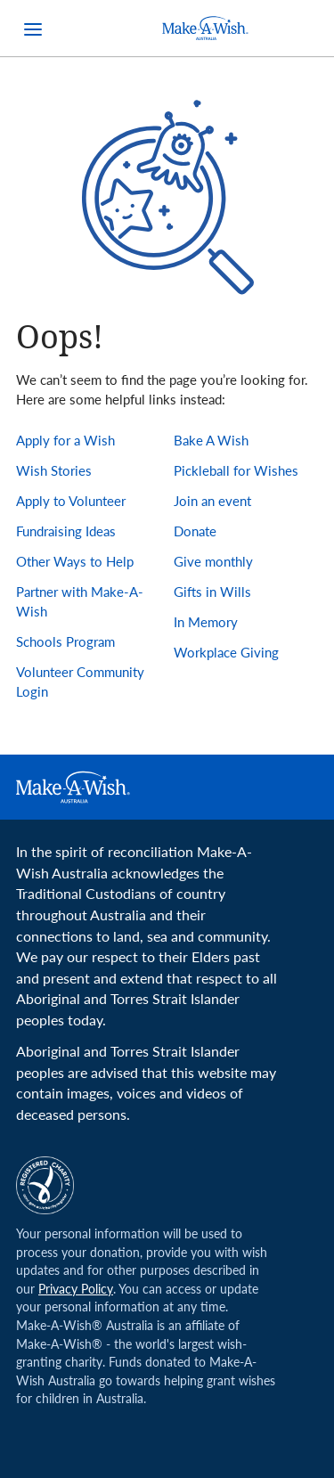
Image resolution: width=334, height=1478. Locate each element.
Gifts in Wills (212, 592)
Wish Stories (54, 470)
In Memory (206, 622)
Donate (195, 531)
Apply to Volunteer (71, 501)
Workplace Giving (226, 652)
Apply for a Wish (65, 440)
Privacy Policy (75, 1288)
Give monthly (213, 561)
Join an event (212, 501)
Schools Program (65, 641)
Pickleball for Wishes (236, 470)
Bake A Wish (211, 440)
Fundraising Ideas (66, 531)
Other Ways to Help (75, 561)
